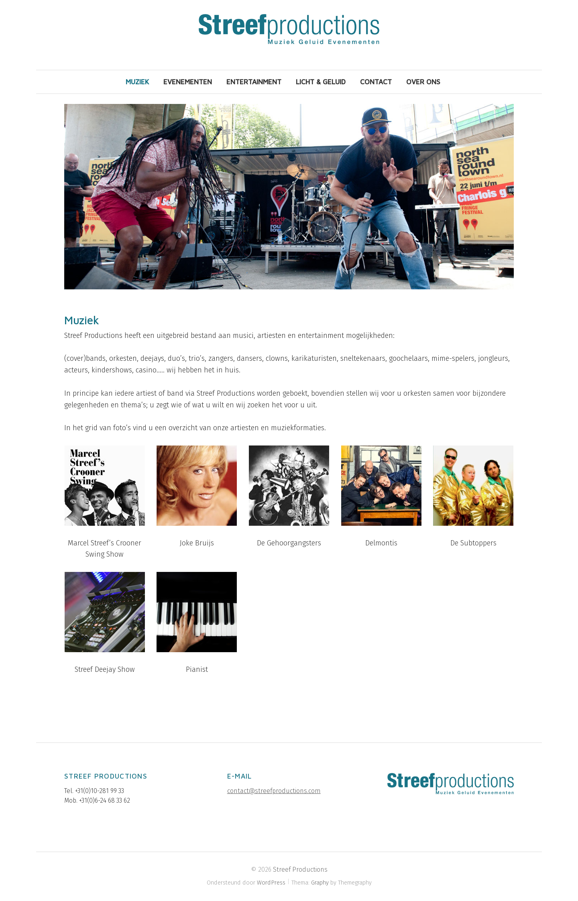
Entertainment (253, 82)
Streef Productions (300, 869)
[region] (289, 196)
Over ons (423, 82)
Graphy (320, 882)
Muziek (137, 82)
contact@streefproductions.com (274, 791)
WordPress (271, 882)
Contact (376, 82)
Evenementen (187, 82)
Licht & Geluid (321, 82)
